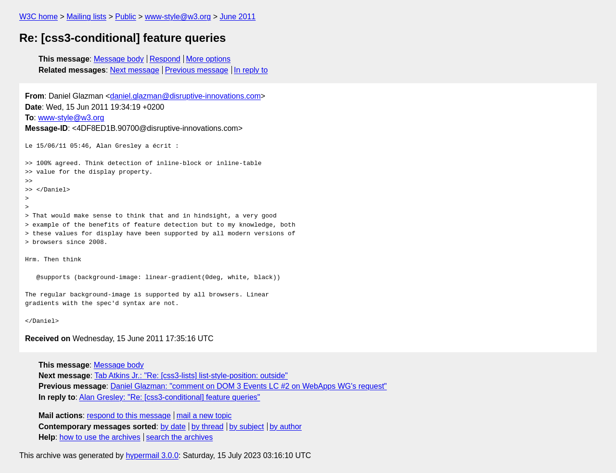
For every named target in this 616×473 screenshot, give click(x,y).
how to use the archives (100, 437)
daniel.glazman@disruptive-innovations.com (185, 96)
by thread (208, 426)
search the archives (179, 437)
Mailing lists (86, 17)
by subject (246, 426)
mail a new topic (204, 415)
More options (208, 59)
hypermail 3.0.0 (152, 455)
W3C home (38, 17)
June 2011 (237, 17)
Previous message (197, 70)
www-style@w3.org (178, 17)
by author (286, 426)
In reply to (251, 70)
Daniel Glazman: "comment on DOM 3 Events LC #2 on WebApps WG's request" (248, 386)
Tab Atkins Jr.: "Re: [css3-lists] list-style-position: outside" (191, 375)
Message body (119, 59)
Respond (165, 59)
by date (172, 426)
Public (125, 17)
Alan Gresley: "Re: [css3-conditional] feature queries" (169, 397)
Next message (134, 70)
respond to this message (128, 415)
